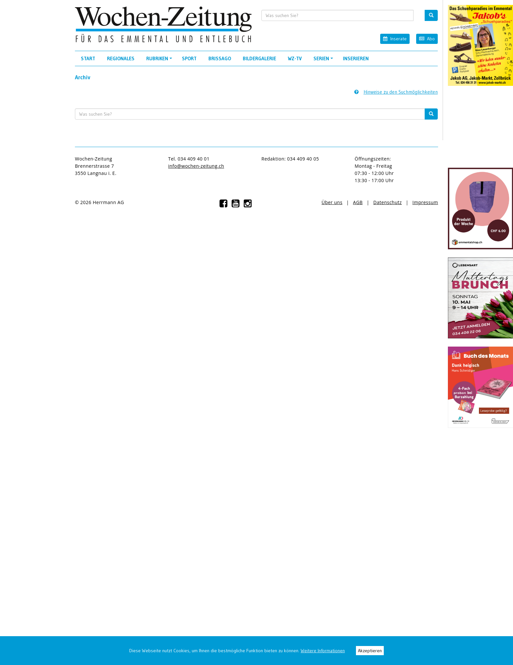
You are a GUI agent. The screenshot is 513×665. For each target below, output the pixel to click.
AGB (358, 202)
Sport (189, 58)
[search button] (431, 15)
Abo (427, 38)
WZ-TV (295, 58)
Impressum (425, 202)
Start (88, 58)
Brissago (219, 58)
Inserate (394, 38)
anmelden (139, 202)
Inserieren (356, 58)
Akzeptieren (370, 651)
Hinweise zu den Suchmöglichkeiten (396, 92)
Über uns (332, 202)
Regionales (120, 58)
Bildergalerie (259, 58)
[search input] (337, 15)
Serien (324, 60)
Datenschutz (387, 202)
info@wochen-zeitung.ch (196, 166)
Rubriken (160, 60)
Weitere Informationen (323, 651)
